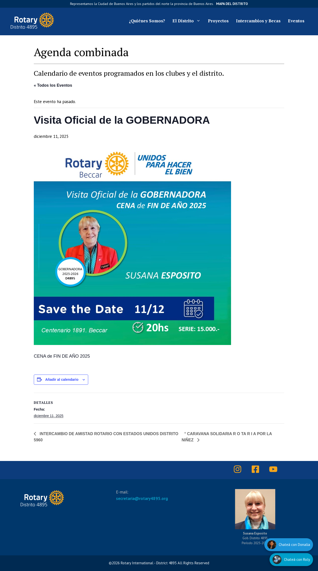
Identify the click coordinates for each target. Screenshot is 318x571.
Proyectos (218, 21)
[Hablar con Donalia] (288, 544)
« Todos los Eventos (53, 85)
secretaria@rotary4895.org (142, 498)
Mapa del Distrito (232, 3)
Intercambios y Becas (258, 21)
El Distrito (188, 21)
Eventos (296, 21)
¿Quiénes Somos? (147, 21)
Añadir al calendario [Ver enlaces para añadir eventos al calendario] (62, 379)
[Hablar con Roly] (291, 559)
